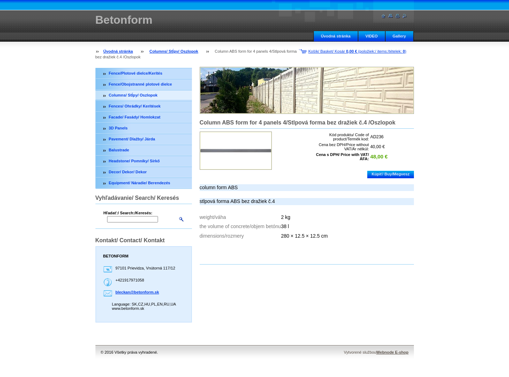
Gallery (399, 36)
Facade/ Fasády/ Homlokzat (134, 117)
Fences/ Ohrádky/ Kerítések (135, 106)
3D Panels (118, 128)
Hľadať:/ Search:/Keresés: (128, 213)
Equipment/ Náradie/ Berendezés (139, 183)
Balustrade (119, 150)
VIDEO (371, 36)
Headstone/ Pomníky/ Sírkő (134, 161)
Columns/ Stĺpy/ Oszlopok (174, 51)
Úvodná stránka (336, 36)
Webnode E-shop (392, 352)
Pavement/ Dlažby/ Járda (132, 139)
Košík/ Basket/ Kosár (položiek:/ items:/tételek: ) (357, 51)
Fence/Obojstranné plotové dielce (140, 84)
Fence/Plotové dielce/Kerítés (136, 73)
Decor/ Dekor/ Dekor (128, 172)
